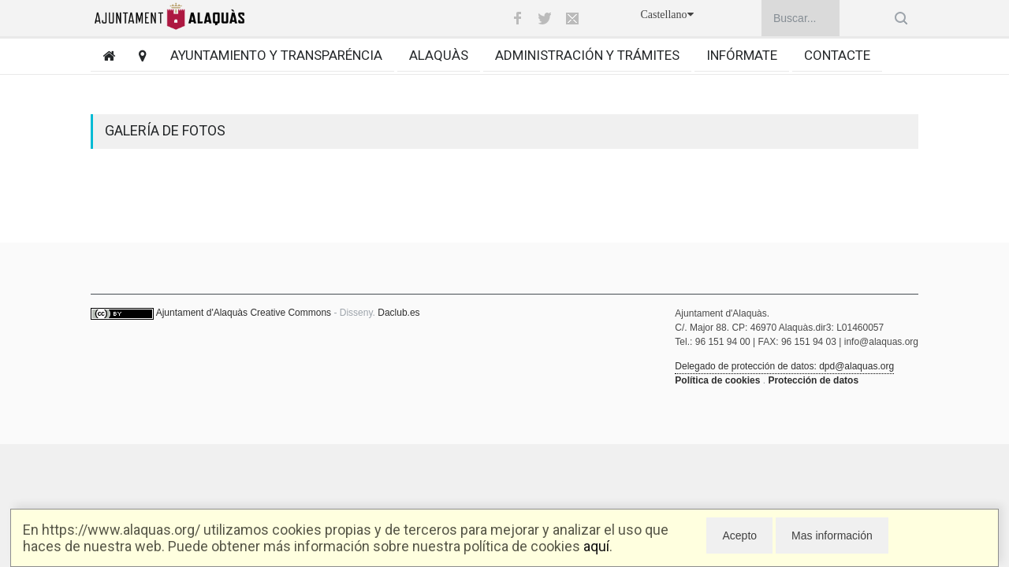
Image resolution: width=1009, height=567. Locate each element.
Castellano (666, 14)
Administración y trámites (587, 55)
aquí (596, 546)
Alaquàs (438, 55)
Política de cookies (717, 380)
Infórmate (741, 55)
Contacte (837, 55)
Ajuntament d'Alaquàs (202, 312)
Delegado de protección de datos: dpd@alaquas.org (784, 366)
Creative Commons (290, 312)
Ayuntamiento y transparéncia (276, 55)
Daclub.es (398, 312)
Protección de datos (813, 380)
